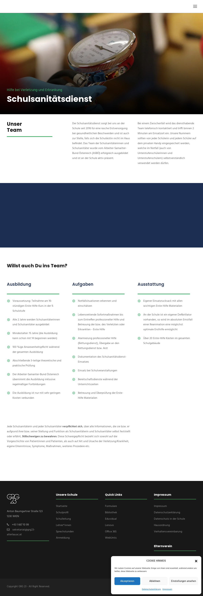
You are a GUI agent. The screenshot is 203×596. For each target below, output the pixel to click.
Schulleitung (63, 519)
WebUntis (111, 538)
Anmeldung (63, 538)
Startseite (61, 506)
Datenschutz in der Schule (169, 519)
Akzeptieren (127, 581)
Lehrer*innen (63, 525)
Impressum (167, 589)
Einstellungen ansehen (183, 581)
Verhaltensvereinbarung (168, 531)
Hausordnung (162, 525)
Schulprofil (62, 512)
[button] (196, 561)
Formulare (111, 506)
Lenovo (109, 525)
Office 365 (111, 531)
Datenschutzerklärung (151, 589)
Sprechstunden (65, 531)
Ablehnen (154, 581)
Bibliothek (111, 512)
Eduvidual (111, 519)
